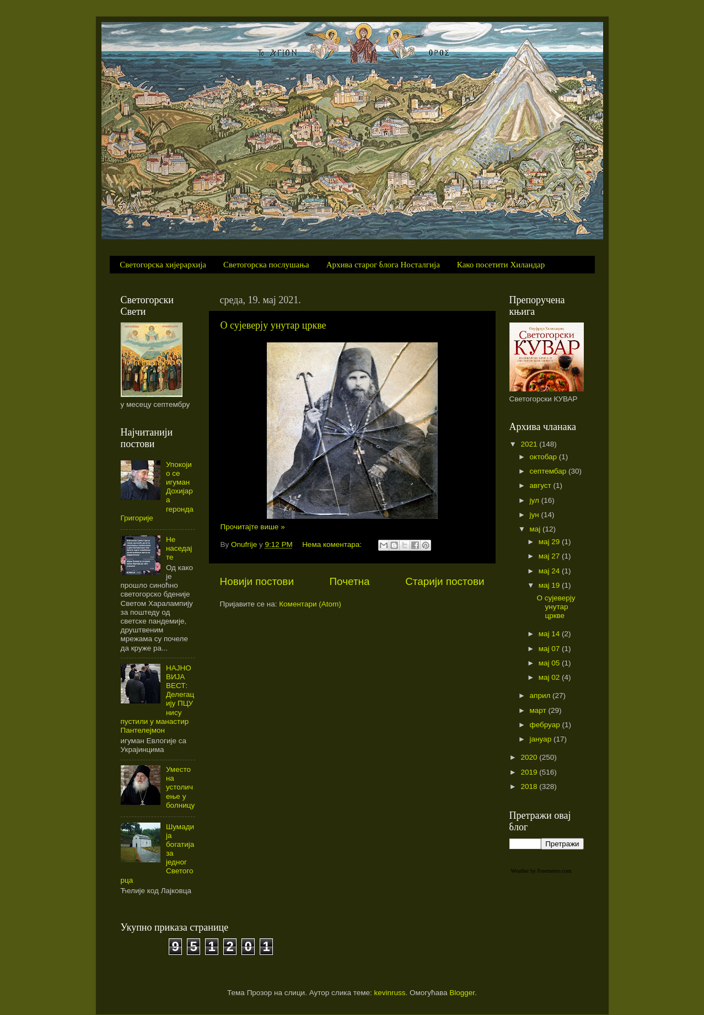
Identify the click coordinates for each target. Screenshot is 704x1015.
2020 (529, 757)
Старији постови (444, 581)
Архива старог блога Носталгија (383, 264)
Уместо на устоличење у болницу (180, 787)
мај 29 (550, 542)
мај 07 (550, 649)
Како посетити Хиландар (501, 264)
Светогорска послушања (266, 264)
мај (536, 529)
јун (535, 515)
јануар (541, 739)
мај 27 (550, 556)
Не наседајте (179, 548)
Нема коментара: (333, 544)
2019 (529, 772)
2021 (529, 444)
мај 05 (550, 663)
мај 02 (550, 677)
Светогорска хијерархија (163, 264)
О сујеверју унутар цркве (273, 325)
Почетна (350, 581)
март (539, 710)
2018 (529, 786)
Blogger (462, 993)
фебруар (546, 725)
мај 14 (550, 634)
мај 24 (550, 571)
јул (535, 500)
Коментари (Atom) (310, 604)
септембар (549, 471)
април (541, 695)
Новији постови (257, 581)
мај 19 (550, 585)
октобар (544, 457)
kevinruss (390, 993)
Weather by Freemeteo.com (541, 871)
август (541, 485)
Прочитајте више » (253, 527)
